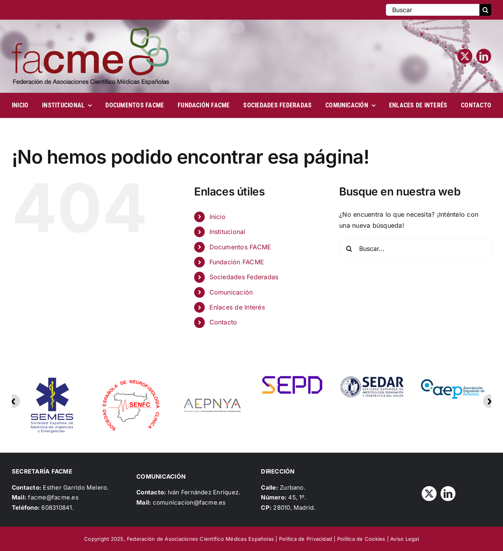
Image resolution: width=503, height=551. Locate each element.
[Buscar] (432, 10)
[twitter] (464, 56)
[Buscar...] (415, 248)
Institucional (227, 232)
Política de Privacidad (305, 539)
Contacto (223, 322)
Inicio (217, 217)
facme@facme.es (53, 497)
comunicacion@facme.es (189, 502)
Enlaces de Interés (237, 307)
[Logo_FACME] (90, 31)
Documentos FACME (240, 247)
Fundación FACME (236, 262)
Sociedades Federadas (244, 277)
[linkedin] (483, 56)
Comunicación (231, 292)
